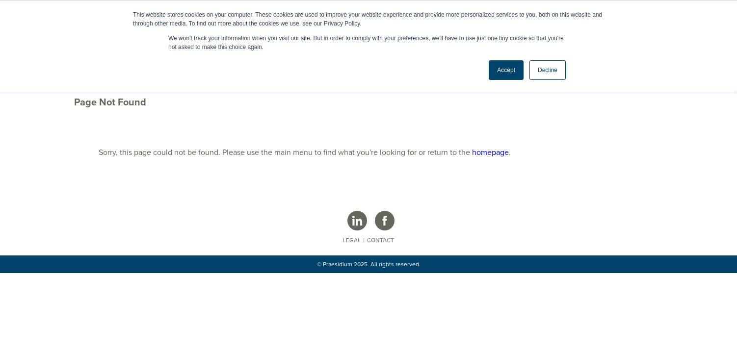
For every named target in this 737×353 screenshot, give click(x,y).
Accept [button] (506, 70)
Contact (380, 240)
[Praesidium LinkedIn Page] (357, 220)
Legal (352, 240)
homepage (490, 152)
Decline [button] (547, 70)
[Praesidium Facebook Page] (385, 220)
